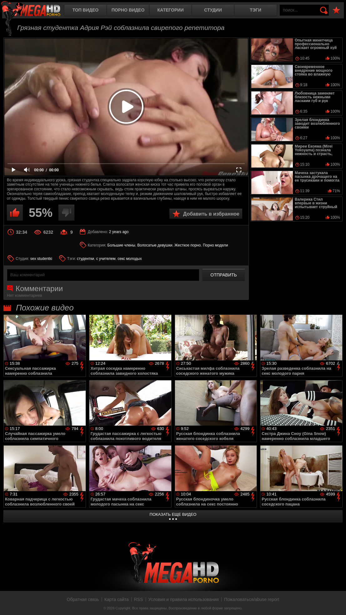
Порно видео (128, 9)
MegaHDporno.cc (36, 11)
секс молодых (130, 258)
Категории (171, 9)
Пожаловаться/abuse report (251, 599)
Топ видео (85, 9)
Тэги (255, 9)
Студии (213, 9)
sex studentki (41, 258)
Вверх (337, 603)
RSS (138, 599)
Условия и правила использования (183, 599)
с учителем (106, 258)
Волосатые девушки (154, 245)
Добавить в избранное (211, 214)
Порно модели (215, 245)
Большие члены (121, 245)
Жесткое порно (187, 245)
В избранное (336, 10)
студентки (85, 258)
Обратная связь (83, 599)
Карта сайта (116, 599)
